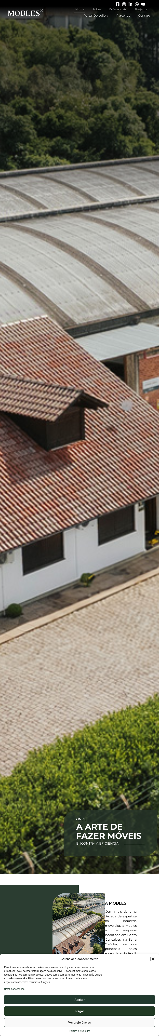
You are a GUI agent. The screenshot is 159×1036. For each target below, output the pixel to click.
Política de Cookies (79, 1031)
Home (79, 9)
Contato (144, 15)
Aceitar (79, 1000)
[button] (153, 959)
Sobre (97, 9)
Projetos (141, 9)
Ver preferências (79, 1022)
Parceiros (123, 15)
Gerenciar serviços (14, 989)
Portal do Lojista (96, 15)
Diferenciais (117, 9)
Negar (79, 1011)
